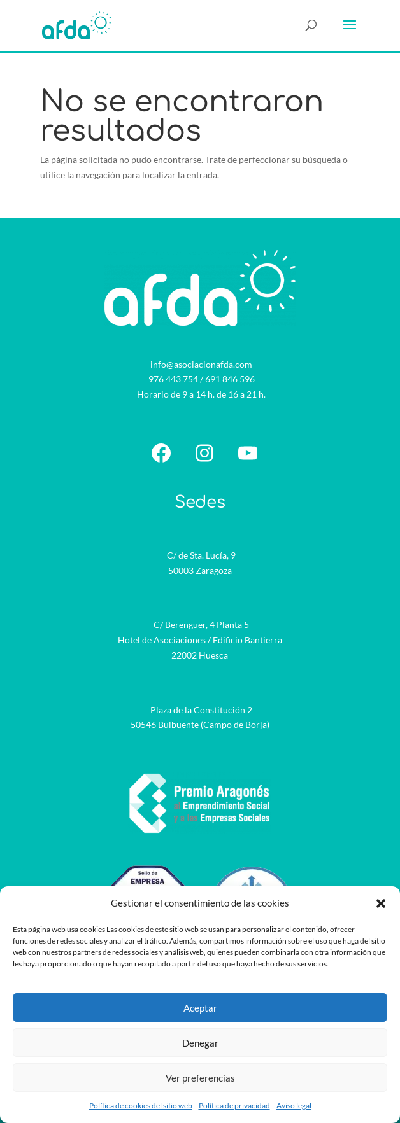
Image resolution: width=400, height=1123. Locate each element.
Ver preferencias (200, 1078)
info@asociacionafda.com (201, 364)
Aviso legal (293, 1105)
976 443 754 (173, 378)
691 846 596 (230, 378)
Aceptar (200, 1008)
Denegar (200, 1043)
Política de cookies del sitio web (140, 1105)
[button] (381, 903)
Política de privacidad (234, 1105)
